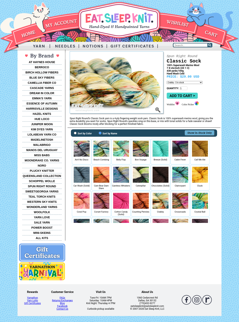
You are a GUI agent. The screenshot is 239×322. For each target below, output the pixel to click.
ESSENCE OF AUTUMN (41, 103)
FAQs (62, 297)
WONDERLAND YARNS (41, 207)
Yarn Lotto (32, 300)
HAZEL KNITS (42, 113)
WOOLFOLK (42, 212)
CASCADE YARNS (42, 88)
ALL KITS (42, 238)
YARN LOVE (42, 217)
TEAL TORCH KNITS (42, 196)
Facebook (62, 306)
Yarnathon (32, 297)
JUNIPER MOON (42, 124)
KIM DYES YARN (42, 129)
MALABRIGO (41, 144)
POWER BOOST (42, 227)
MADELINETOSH (42, 139)
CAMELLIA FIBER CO (42, 82)
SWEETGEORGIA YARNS (42, 191)
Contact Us (62, 308)
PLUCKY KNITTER (42, 170)
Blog (62, 303)
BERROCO (42, 67)
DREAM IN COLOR (42, 93)
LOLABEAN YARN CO (41, 134)
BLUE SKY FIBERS (42, 77)
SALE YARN (42, 222)
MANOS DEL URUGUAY (42, 150)
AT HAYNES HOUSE (42, 62)
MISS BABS (42, 155)
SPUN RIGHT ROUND (42, 186)
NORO (42, 165)
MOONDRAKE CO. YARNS (42, 160)
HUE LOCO (42, 119)
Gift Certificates (32, 303)
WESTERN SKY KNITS (42, 201)
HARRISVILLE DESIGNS (42, 108)
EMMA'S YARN (42, 98)
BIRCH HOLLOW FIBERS (42, 72)
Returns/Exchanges (62, 300)
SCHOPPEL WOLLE (42, 181)
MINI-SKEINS (41, 232)
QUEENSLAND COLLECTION (42, 176)
